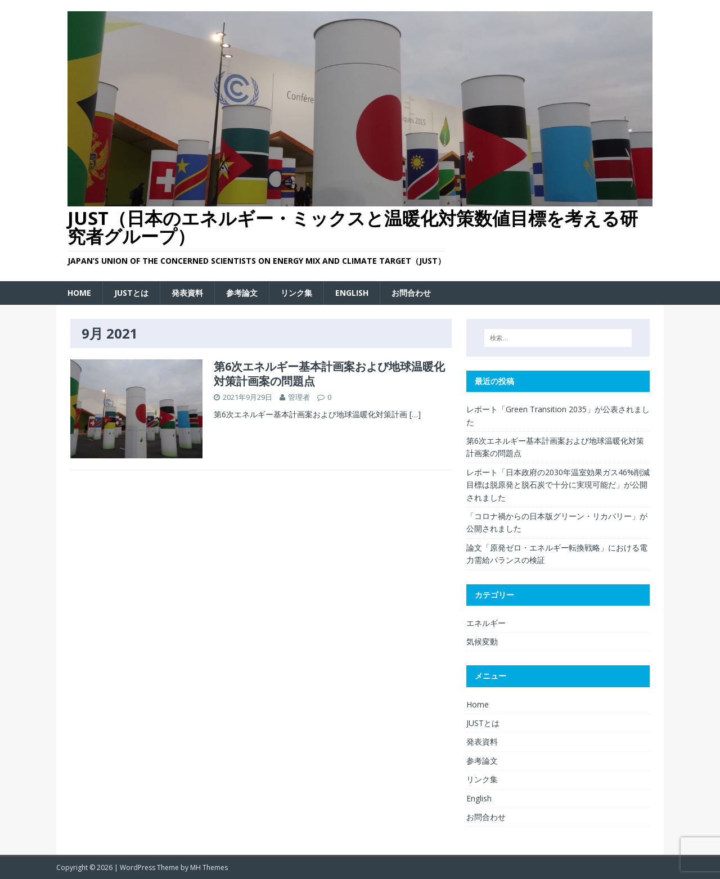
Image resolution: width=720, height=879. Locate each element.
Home (79, 292)
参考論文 (242, 292)
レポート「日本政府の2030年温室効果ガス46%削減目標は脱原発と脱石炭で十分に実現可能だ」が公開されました (558, 485)
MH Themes (209, 867)
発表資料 (187, 292)
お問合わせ (411, 292)
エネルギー (486, 622)
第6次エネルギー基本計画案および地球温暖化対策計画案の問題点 (329, 374)
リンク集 (296, 292)
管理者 (299, 397)
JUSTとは (131, 292)
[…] (415, 414)
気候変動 (482, 641)
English (351, 292)
